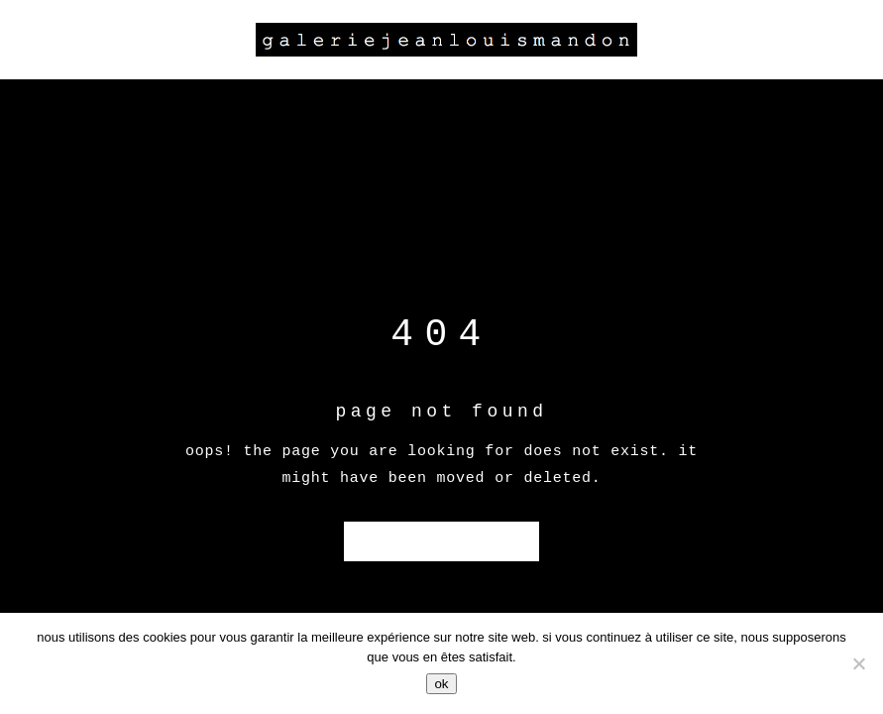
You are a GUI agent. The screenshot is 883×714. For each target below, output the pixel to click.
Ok (441, 683)
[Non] (858, 663)
